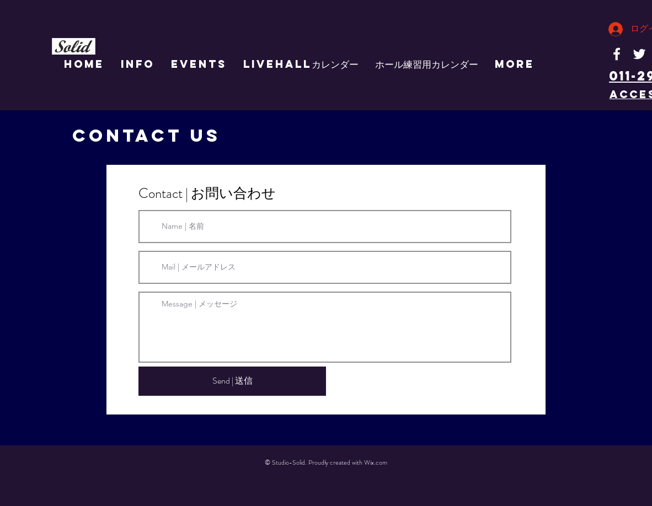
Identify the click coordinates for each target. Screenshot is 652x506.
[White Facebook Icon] (616, 54)
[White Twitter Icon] (639, 54)
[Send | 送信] (232, 381)
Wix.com (375, 462)
